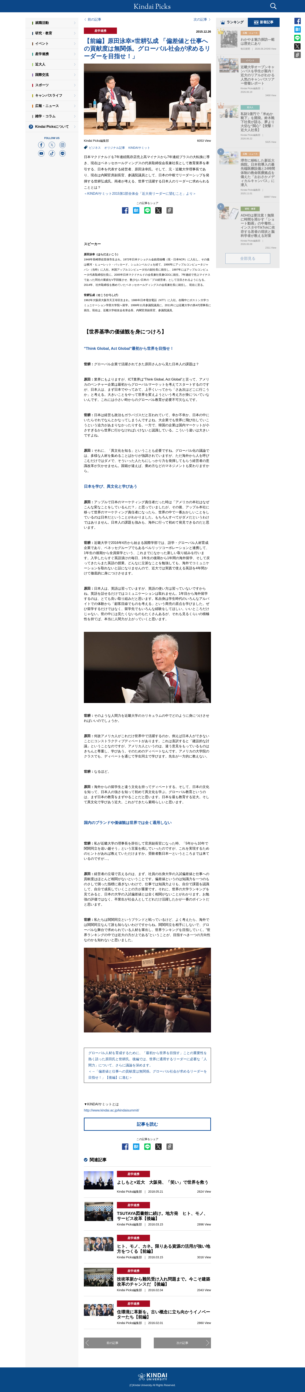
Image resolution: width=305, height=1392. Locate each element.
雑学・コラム (45, 116)
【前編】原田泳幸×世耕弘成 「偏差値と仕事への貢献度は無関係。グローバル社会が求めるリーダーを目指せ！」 (147, 49)
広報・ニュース (47, 106)
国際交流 (42, 74)
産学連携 (42, 54)
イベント (42, 43)
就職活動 (42, 23)
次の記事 (200, 19)
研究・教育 (43, 33)
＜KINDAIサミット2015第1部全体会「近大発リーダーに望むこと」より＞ (140, 193)
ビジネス (95, 147)
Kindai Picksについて (52, 126)
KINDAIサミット (139, 147)
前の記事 (94, 19)
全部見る (247, 259)
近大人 (40, 64)
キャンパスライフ (48, 95)
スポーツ (42, 85)
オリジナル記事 (114, 147)
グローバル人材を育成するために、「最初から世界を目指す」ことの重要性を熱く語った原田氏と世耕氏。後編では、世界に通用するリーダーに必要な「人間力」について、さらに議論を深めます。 (147, 1065)
